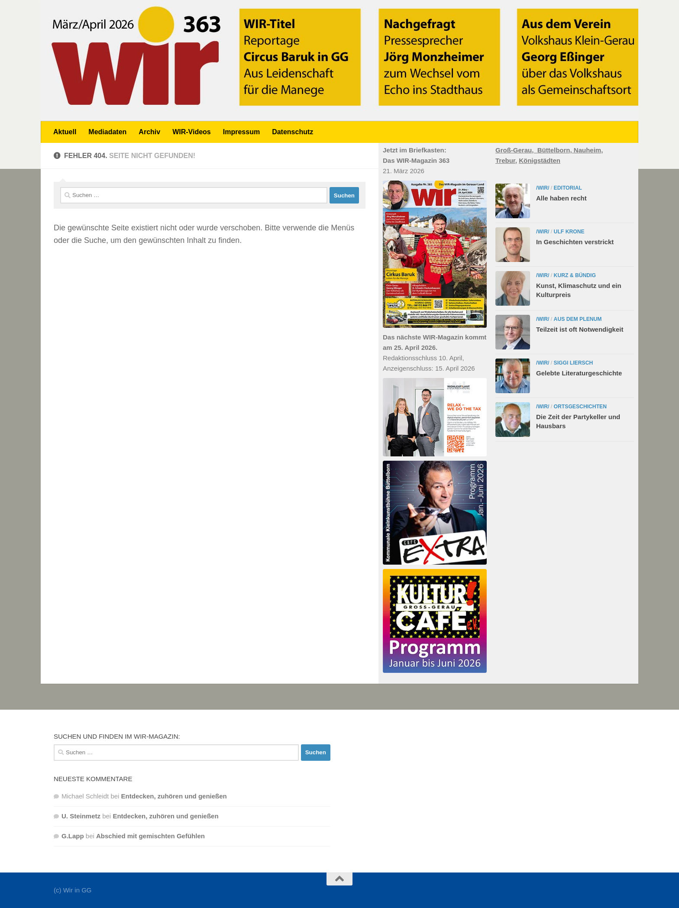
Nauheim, (588, 150)
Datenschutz (292, 132)
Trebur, (506, 160)
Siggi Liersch (573, 363)
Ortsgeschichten (580, 407)
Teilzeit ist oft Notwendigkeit (579, 329)
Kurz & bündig (575, 275)
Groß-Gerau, (516, 150)
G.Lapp (72, 836)
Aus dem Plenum (578, 319)
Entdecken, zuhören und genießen (174, 796)
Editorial (568, 188)
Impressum (241, 132)
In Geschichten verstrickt (575, 242)
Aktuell (64, 132)
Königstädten (539, 160)
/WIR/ (542, 188)
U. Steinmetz (80, 816)
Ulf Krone (569, 232)
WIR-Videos (191, 132)
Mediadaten (107, 132)
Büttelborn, (555, 150)
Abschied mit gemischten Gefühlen (150, 836)
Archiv (149, 132)
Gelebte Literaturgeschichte (579, 373)
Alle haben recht (561, 198)
